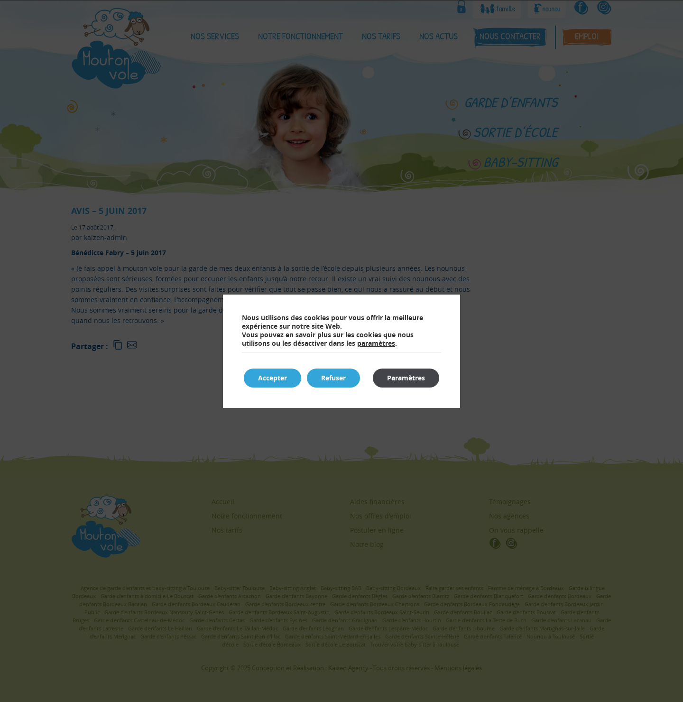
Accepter (272, 377)
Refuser (333, 377)
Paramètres (406, 377)
